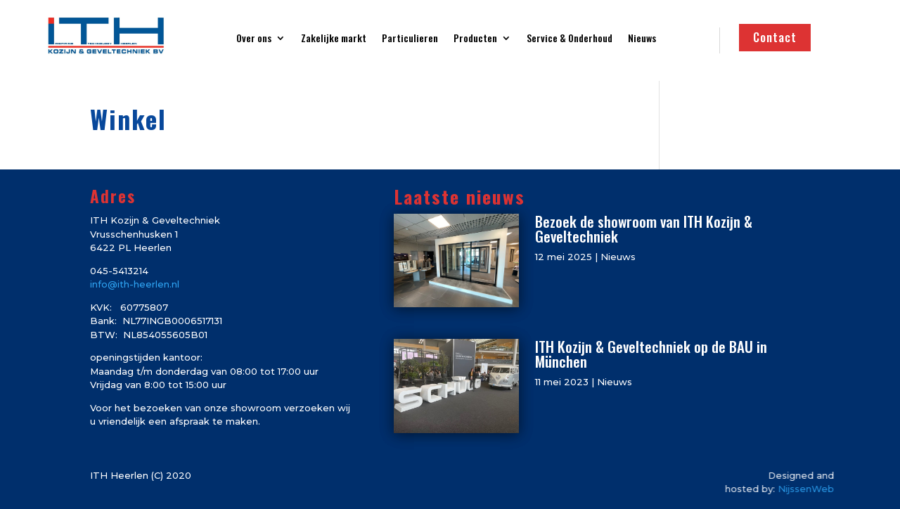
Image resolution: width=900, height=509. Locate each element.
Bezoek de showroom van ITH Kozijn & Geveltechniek (643, 228)
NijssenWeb (831, 488)
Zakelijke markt (333, 39)
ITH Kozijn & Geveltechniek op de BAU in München (651, 353)
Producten (475, 39)
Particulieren (410, 39)
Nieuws (642, 39)
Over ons (253, 39)
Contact (775, 37)
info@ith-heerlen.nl (134, 284)
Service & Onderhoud (569, 39)
